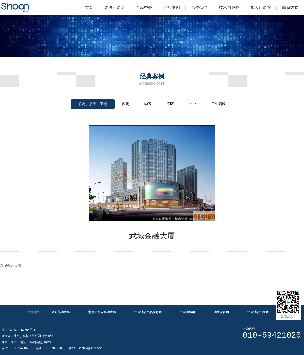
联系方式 (290, 7)
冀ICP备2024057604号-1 (18, 330)
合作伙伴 (199, 7)
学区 (147, 104)
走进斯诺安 (114, 7)
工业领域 (218, 104)
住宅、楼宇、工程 (93, 104)
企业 (192, 104)
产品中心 (144, 7)
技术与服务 (229, 7)
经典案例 (172, 7)
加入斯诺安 (261, 7)
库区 (170, 104)
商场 (125, 104)
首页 (89, 7)
